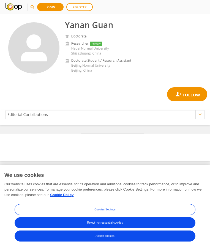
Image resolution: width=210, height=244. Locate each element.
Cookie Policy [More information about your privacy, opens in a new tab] (61, 198)
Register (80, 7)
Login (50, 7)
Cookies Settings (105, 213)
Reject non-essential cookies (105, 226)
